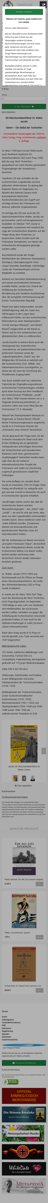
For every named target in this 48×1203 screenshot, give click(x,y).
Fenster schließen (24, 11)
